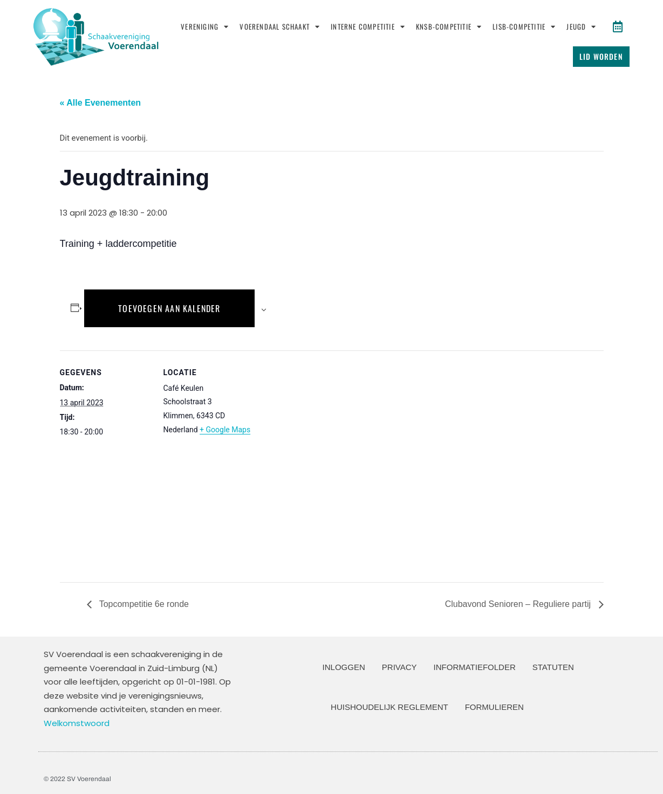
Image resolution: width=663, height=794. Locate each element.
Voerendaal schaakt (280, 27)
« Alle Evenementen (100, 102)
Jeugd (581, 27)
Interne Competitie (368, 27)
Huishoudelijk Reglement (389, 707)
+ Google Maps (225, 429)
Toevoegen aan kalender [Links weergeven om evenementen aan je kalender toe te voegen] (169, 308)
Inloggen (344, 667)
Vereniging (205, 27)
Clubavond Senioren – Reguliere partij (519, 604)
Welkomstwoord (77, 723)
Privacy (399, 667)
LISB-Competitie (524, 27)
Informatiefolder (475, 667)
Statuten (553, 667)
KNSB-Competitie (449, 27)
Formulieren (494, 707)
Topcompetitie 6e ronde (143, 604)
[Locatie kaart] (324, 462)
